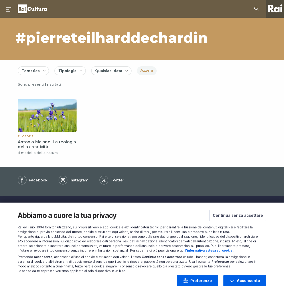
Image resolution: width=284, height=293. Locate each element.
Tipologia (67, 71)
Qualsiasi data (108, 71)
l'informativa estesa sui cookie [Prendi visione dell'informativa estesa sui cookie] (209, 262)
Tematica (31, 71)
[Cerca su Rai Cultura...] (257, 8)
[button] (237, 226)
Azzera (146, 70)
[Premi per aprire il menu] (9, 9)
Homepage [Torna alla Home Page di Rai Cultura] (32, 8)
